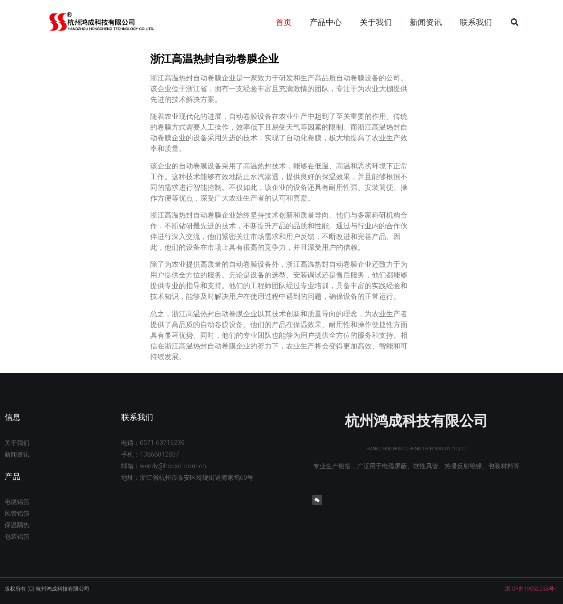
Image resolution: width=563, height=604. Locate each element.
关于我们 (376, 22)
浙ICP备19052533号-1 (532, 589)
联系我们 (476, 22)
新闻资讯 (426, 22)
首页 (284, 22)
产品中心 (326, 22)
